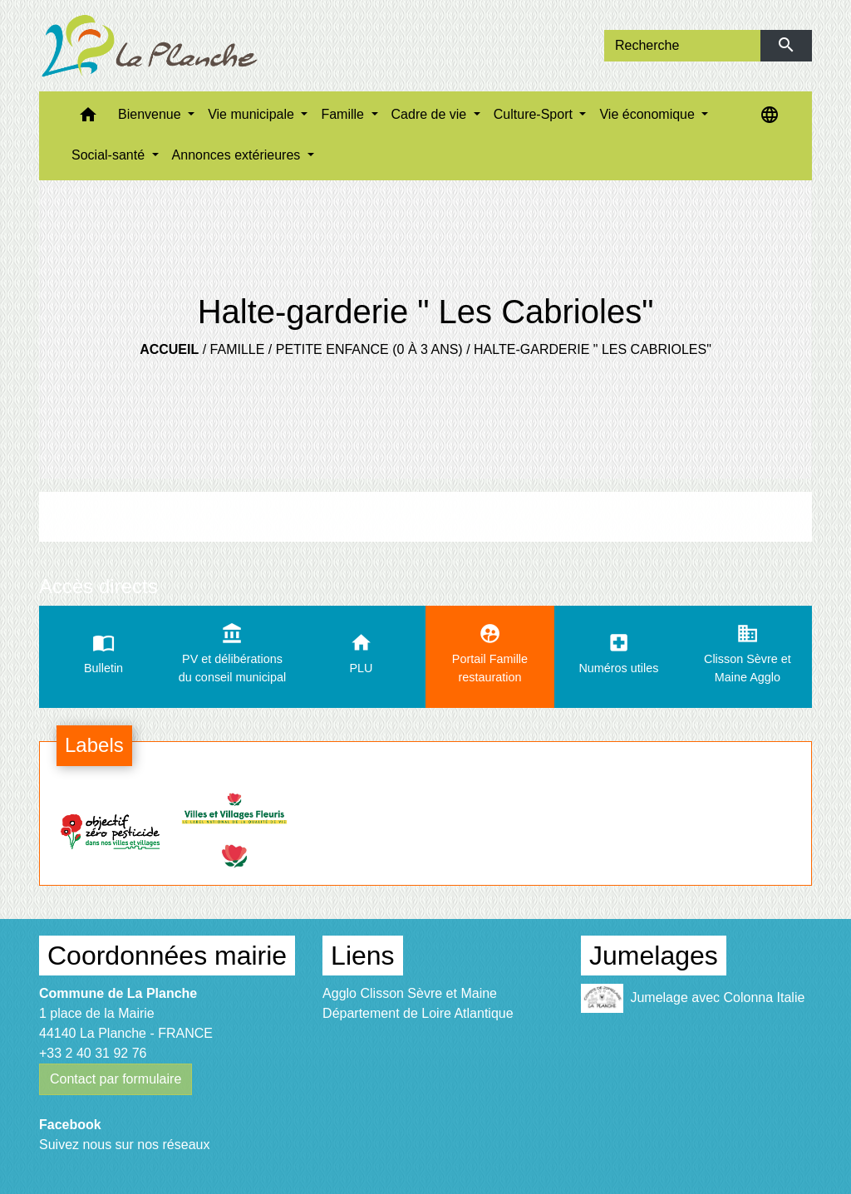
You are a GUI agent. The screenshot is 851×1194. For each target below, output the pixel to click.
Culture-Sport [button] (535, 114)
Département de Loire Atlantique (417, 1013)
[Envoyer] (786, 45)
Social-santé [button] (110, 155)
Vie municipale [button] (253, 114)
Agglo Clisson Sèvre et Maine (409, 993)
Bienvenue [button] (151, 114)
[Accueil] (149, 45)
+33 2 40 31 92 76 (92, 1053)
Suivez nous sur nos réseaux (124, 1144)
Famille (237, 349)
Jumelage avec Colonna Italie (692, 998)
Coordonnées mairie (167, 955)
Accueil (169, 349)
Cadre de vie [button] (430, 114)
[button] (88, 118)
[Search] (682, 45)
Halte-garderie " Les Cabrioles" (592, 349)
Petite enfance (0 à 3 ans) (369, 349)
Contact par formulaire (115, 1079)
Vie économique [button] (648, 114)
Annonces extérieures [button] (238, 155)
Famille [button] (344, 114)
